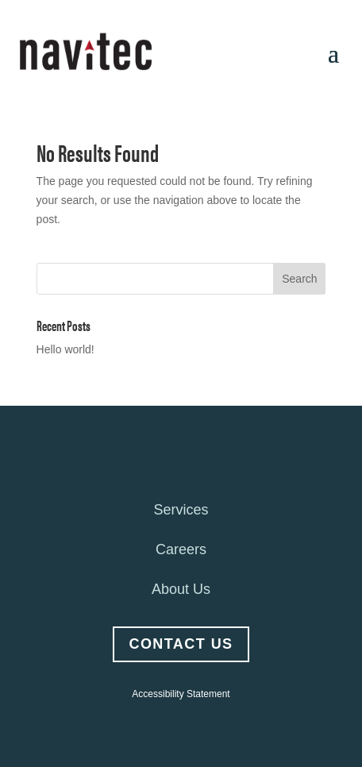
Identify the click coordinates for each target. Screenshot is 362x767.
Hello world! (65, 349)
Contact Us (181, 644)
